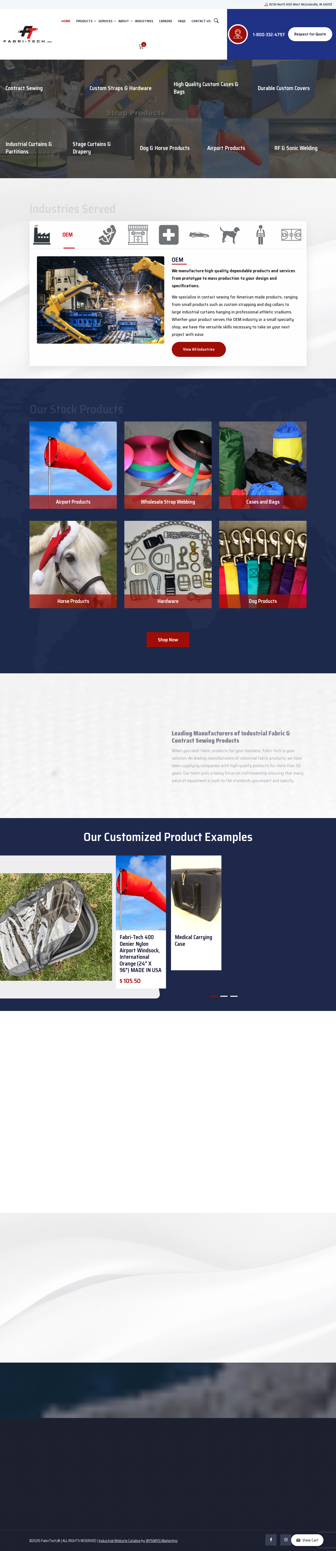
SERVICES (105, 21)
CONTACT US (201, 21)
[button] (214, 996)
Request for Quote (310, 34)
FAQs (182, 21)
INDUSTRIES (144, 21)
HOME (65, 21)
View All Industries (199, 349)
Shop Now (168, 640)
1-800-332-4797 (269, 34)
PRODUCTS (84, 21)
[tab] (60, 235)
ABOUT (123, 21)
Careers (165, 21)
